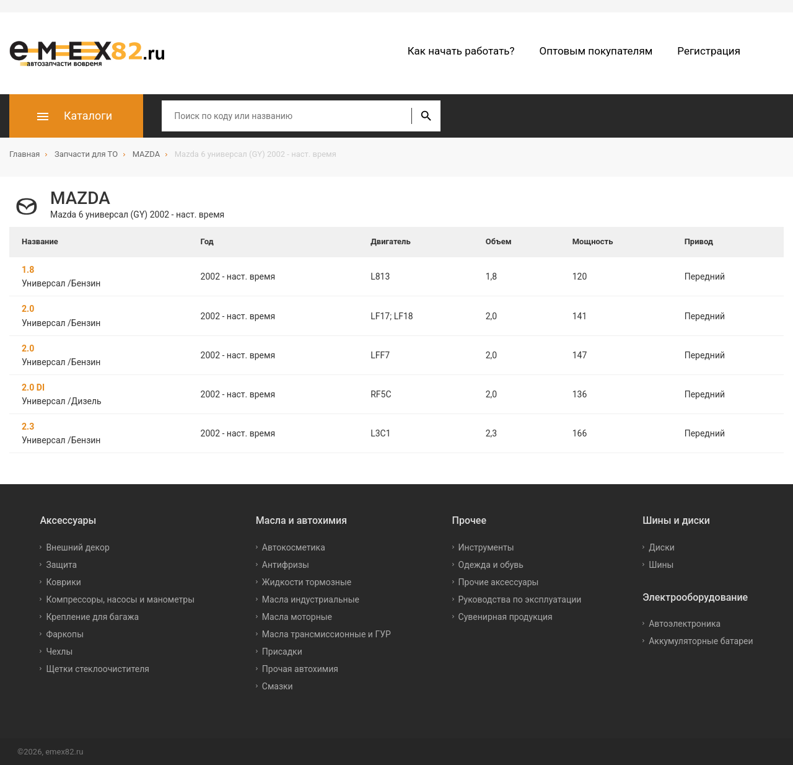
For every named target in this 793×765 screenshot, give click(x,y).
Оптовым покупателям (596, 51)
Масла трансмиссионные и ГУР (326, 634)
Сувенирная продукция (505, 616)
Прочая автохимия (300, 668)
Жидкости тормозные (306, 581)
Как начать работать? (461, 51)
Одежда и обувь (491, 564)
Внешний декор (77, 547)
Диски (662, 547)
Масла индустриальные (310, 599)
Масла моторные (297, 616)
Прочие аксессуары (498, 581)
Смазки (277, 686)
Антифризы (285, 564)
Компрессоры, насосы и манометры (120, 599)
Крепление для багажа (92, 616)
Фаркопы (65, 634)
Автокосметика (293, 547)
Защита (61, 564)
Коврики (63, 581)
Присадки (282, 651)
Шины (661, 564)
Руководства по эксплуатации (520, 599)
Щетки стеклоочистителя (97, 668)
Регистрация (708, 51)
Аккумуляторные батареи (701, 640)
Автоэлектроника (685, 623)
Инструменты (486, 547)
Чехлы (59, 651)
